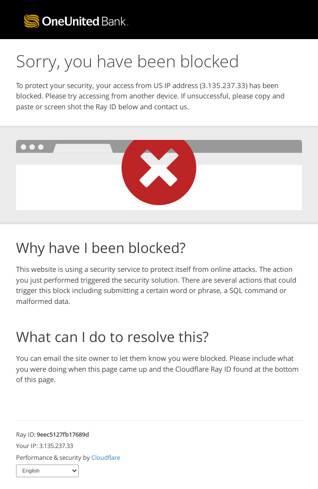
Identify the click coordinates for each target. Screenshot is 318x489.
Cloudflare (105, 457)
